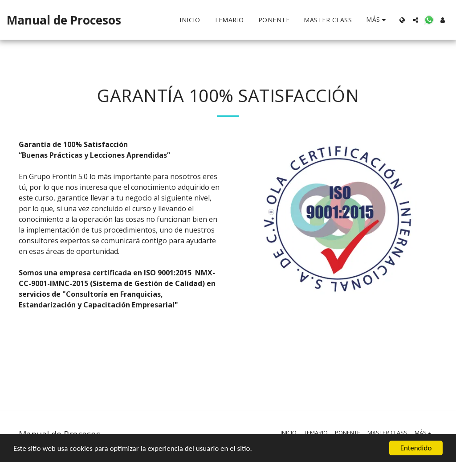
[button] (415, 20)
